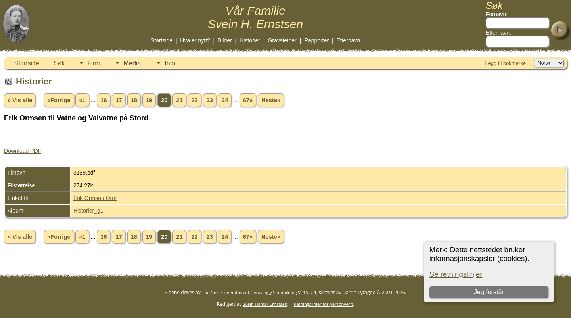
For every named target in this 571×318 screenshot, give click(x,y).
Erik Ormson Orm (95, 198)
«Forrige (59, 100)
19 (149, 100)
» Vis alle (20, 100)
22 (194, 100)
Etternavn (348, 40)
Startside (161, 40)
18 (134, 100)
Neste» (270, 100)
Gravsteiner (282, 40)
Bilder (225, 40)
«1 (82, 100)
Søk (59, 63)
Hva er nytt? (195, 40)
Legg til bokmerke (505, 63)
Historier (250, 40)
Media (132, 63)
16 (103, 100)
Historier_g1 (88, 211)
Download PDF (22, 151)
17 (118, 100)
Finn (94, 63)
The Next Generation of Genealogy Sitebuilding (249, 292)
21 (179, 100)
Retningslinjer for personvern (323, 304)
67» (248, 100)
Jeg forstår (489, 292)
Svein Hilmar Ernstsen (265, 304)
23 (210, 100)
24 (225, 100)
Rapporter (316, 40)
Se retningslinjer (456, 274)
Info (170, 63)
